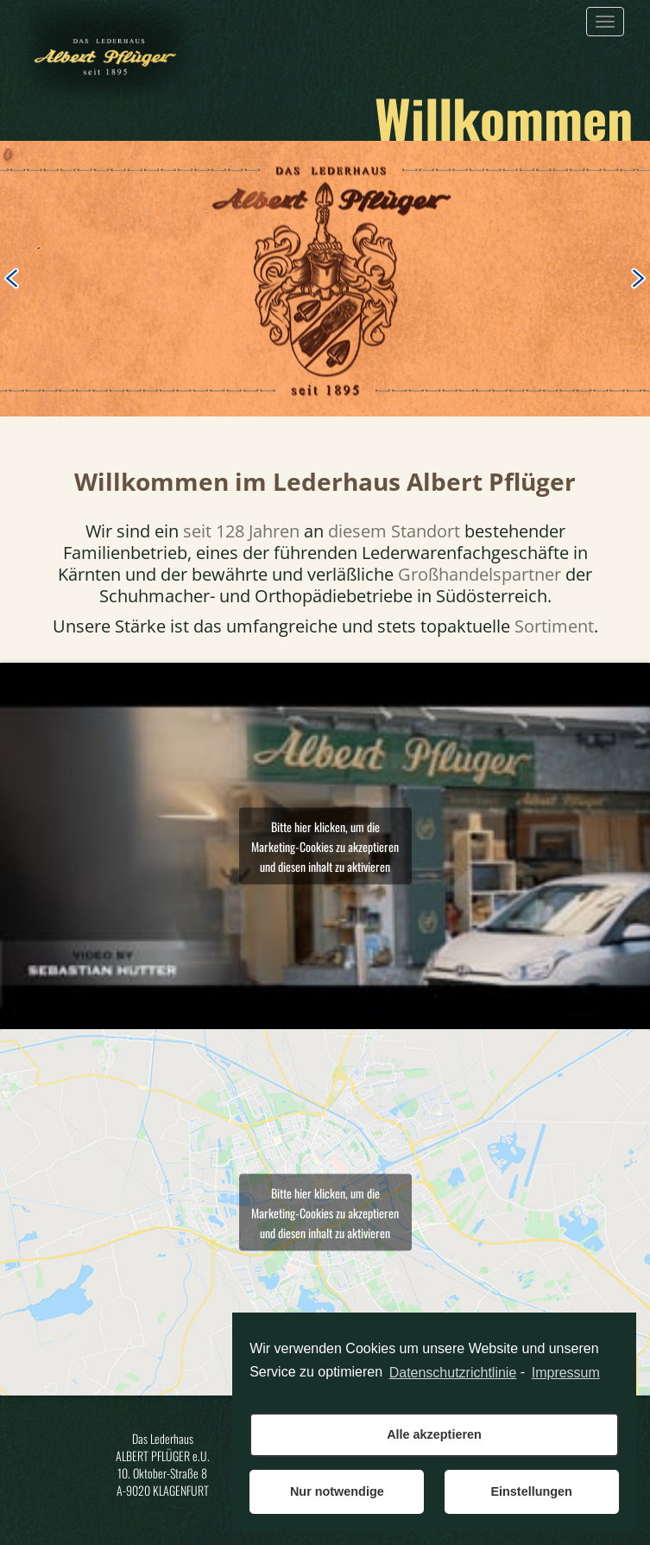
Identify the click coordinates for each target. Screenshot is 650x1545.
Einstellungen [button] (530, 1491)
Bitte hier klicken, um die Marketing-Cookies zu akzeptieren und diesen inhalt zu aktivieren (325, 846)
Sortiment (554, 626)
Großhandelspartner (479, 574)
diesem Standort (394, 531)
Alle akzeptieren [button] (434, 1434)
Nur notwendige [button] (337, 1491)
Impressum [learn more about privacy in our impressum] (566, 1372)
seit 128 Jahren (241, 531)
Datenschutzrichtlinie (453, 1372)
